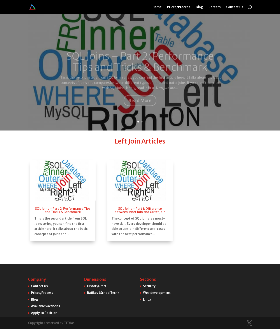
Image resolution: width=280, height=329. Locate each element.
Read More (140, 79)
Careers (214, 7)
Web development (157, 293)
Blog (199, 7)
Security (149, 286)
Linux (147, 299)
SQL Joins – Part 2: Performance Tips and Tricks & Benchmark (140, 41)
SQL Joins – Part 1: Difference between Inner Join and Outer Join (140, 189)
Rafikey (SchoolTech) (103, 293)
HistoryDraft (97, 286)
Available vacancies (45, 306)
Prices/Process (178, 7)
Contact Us (234, 7)
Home (157, 7)
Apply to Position (44, 313)
